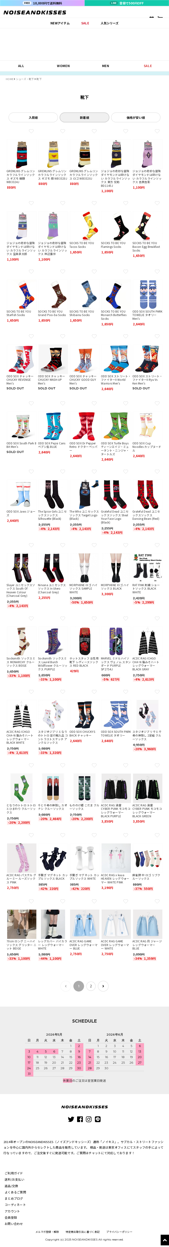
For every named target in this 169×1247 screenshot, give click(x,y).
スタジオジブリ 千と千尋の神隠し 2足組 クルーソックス (147, 735)
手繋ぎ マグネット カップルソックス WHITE (84, 877)
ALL (21, 66)
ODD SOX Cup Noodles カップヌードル (146, 446)
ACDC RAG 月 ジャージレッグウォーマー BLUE (147, 944)
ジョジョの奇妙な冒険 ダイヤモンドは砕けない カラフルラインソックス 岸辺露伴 (52, 248)
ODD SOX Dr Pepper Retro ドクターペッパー (83, 446)
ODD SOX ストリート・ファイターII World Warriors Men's (116, 379)
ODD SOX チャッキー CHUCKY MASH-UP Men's (51, 379)
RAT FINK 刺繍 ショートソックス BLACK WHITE (146, 588)
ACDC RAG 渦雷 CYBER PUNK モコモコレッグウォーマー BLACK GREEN (147, 810)
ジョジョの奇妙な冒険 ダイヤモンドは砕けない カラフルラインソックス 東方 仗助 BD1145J (115, 178)
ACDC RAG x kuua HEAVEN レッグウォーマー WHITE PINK (115, 878)
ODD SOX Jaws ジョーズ (20, 513)
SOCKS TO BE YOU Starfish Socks (18, 313)
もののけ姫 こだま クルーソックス (84, 807)
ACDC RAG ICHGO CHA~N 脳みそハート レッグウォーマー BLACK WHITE (19, 737)
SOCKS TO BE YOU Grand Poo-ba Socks (52, 313)
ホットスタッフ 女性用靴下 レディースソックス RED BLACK (84, 661)
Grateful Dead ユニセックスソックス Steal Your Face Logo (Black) (114, 516)
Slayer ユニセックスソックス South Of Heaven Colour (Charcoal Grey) (20, 590)
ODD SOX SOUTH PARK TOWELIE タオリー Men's (147, 314)
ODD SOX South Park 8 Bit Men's (21, 445)
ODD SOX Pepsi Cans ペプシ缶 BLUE (52, 445)
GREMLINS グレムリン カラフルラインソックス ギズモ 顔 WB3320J (52, 174)
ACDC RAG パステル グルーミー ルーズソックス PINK (21, 878)
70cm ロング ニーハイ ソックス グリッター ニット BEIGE (21, 944)
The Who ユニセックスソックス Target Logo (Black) (84, 514)
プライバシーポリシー (119, 1231)
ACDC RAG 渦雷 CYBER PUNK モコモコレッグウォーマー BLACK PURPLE (115, 810)
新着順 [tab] (84, 117)
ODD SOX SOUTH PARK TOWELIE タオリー (116, 733)
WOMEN (63, 66)
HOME (9, 79)
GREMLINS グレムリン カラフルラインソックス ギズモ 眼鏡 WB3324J (20, 176)
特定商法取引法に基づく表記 (82, 1231)
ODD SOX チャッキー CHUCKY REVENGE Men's (20, 379)
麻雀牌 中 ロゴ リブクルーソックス (146, 877)
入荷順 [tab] (33, 117)
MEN (105, 66)
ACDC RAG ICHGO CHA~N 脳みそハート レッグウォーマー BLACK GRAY (145, 663)
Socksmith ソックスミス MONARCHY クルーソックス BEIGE (20, 661)
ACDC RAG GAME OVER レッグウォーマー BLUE (83, 944)
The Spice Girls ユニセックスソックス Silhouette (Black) (52, 514)
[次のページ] (101, 985)
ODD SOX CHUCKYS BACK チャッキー (82, 733)
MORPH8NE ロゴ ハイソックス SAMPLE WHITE (83, 588)
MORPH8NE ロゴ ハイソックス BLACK (115, 587)
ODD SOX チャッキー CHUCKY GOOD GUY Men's (83, 379)
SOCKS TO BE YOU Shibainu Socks (81, 313)
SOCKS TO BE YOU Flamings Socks (113, 245)
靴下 (39, 79)
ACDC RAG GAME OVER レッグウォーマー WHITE (115, 944)
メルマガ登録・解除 (47, 1231)
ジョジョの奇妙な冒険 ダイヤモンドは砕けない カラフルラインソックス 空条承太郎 (21, 248)
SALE (85, 23)
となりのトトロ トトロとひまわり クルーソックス (21, 808)
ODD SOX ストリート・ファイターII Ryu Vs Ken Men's (147, 379)
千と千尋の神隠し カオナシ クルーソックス (52, 807)
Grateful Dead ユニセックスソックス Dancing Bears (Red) (146, 514)
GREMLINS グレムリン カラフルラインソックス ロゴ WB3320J (83, 174)
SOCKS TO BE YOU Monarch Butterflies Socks (113, 314)
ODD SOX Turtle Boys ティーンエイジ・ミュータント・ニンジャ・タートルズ (115, 448)
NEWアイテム (60, 23)
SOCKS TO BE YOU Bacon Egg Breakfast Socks (146, 246)
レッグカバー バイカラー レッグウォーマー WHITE (52, 944)
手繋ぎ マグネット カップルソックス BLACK (53, 877)
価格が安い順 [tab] (136, 117)
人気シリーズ (110, 23)
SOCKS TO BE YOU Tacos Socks (81, 245)
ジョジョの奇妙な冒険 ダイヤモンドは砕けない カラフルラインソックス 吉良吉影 (147, 176)
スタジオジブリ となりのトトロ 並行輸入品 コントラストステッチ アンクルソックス (53, 737)
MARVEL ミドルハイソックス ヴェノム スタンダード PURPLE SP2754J (116, 663)
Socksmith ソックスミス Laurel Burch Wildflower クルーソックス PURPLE (52, 663)
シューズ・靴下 (25, 79)
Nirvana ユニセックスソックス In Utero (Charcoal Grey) (52, 588)
